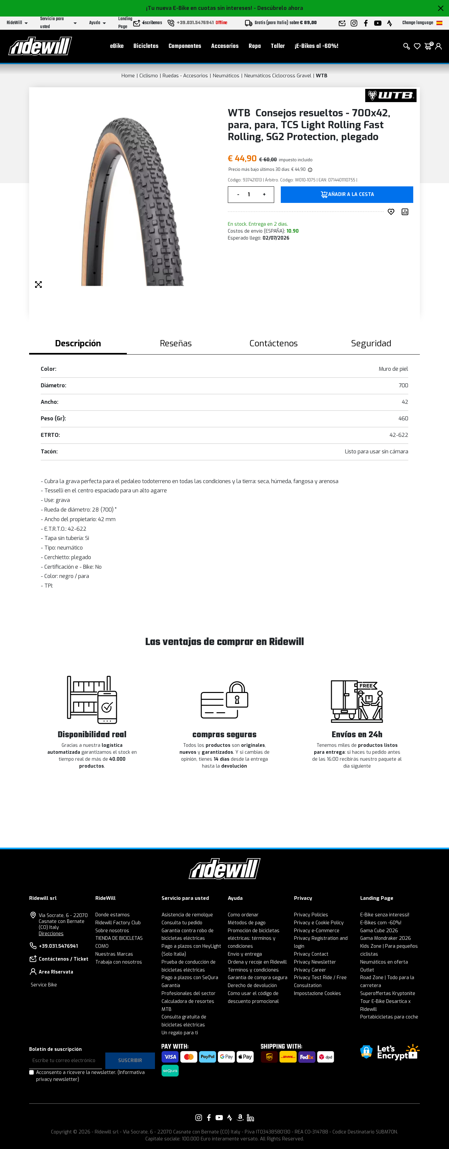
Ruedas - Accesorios (185, 75)
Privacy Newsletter (315, 962)
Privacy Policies (311, 915)
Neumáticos (226, 75)
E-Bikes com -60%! (380, 923)
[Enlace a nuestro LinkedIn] (250, 1118)
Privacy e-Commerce (316, 931)
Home (128, 75)
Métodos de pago (247, 923)
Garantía (171, 985)
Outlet (367, 970)
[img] (310, 169)
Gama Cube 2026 (379, 931)
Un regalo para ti (180, 1033)
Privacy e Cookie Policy (319, 923)
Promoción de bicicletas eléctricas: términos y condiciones (253, 939)
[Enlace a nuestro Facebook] (209, 1118)
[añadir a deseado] (392, 212)
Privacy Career (310, 970)
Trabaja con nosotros (118, 962)
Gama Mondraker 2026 (385, 938)
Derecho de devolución (252, 985)
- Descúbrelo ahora (278, 8)
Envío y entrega (245, 954)
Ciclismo (148, 75)
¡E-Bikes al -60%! (316, 46)
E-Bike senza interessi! (384, 915)
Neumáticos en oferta (384, 962)
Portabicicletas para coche (389, 1017)
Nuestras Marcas (114, 954)
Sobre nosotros (112, 931)
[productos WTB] (391, 95)
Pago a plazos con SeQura (190, 978)
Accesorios (225, 46)
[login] (438, 46)
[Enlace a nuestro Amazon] (240, 1118)
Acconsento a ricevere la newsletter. (90, 1076)
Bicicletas (146, 46)
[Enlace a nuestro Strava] (230, 1118)
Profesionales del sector (189, 993)
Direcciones (51, 934)
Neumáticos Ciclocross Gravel (277, 75)
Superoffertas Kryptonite (387, 993)
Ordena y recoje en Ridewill (257, 962)
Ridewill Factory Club (118, 923)
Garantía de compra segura (257, 978)
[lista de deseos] (417, 46)
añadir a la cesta (351, 194)
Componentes (185, 46)
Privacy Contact (311, 954)
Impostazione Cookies (317, 993)
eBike (117, 46)
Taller (278, 46)
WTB (321, 75)
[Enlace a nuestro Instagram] (199, 1118)
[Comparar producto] (406, 212)
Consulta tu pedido (182, 923)
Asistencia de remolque (187, 915)
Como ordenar (243, 915)
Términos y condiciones (253, 970)
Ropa (255, 46)
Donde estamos (112, 915)
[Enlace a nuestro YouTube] (219, 1118)
